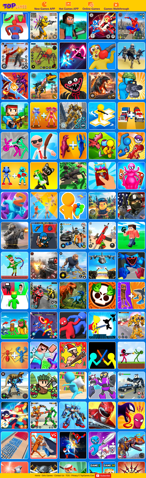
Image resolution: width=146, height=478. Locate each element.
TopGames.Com (87, 475)
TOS (68, 475)
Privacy (74, 475)
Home (37, 475)
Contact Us (59, 475)
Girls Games (47, 475)
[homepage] (14, 1)
